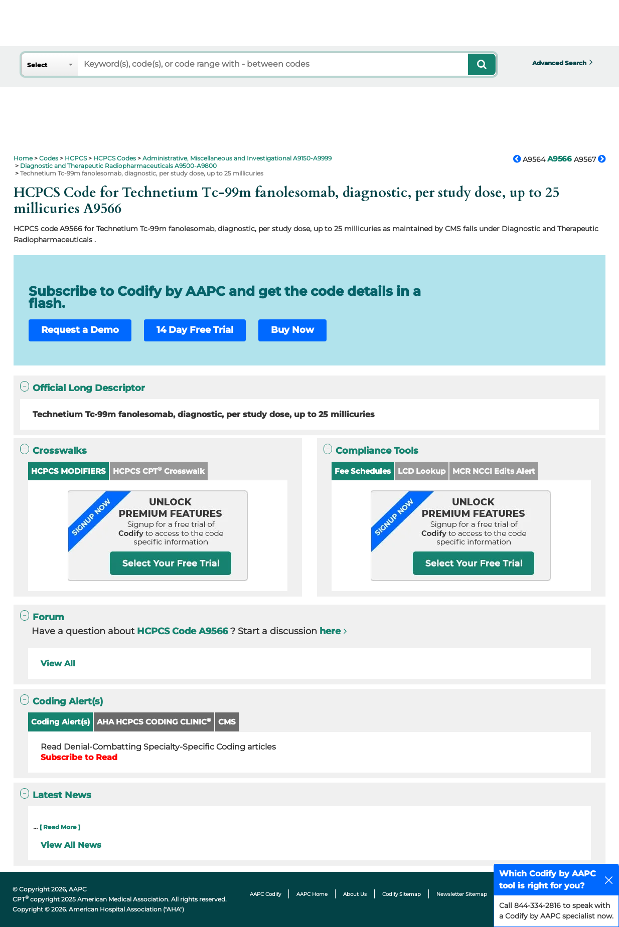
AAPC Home (312, 894)
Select (37, 65)
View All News (71, 845)
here (330, 631)
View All (58, 663)
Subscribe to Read (79, 757)
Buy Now (292, 329)
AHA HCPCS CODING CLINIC (154, 721)
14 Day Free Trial (195, 329)
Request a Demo (80, 329)
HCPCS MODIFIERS (68, 471)
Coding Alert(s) (60, 721)
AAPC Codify (265, 894)
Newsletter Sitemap (461, 894)
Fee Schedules (363, 471)
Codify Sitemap (401, 894)
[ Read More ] (60, 827)
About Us (355, 894)
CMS (227, 721)
